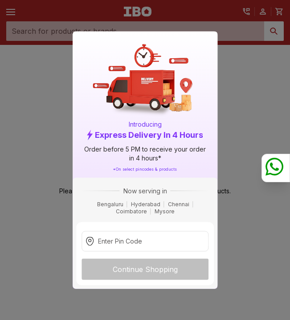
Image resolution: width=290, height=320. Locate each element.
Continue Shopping (145, 268)
